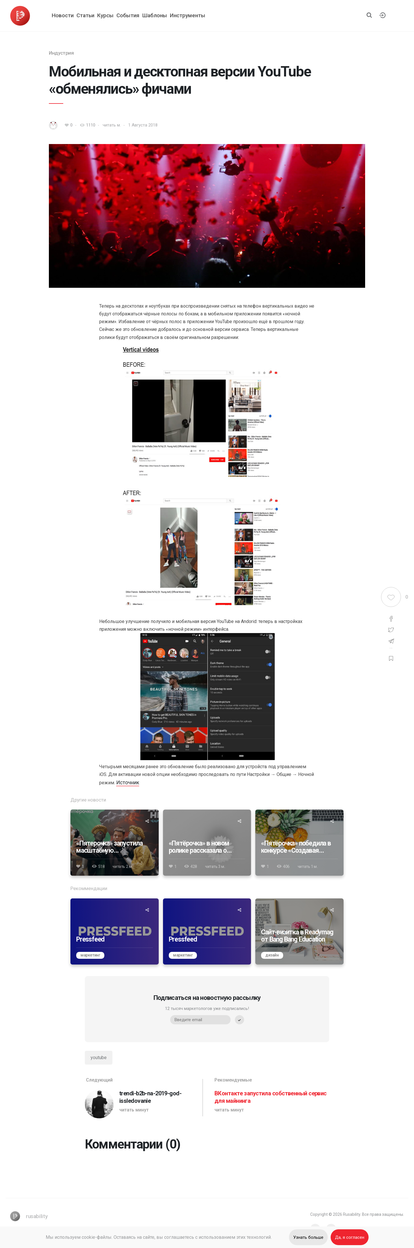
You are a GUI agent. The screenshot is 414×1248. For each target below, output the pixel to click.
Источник (127, 782)
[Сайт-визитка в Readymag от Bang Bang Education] (299, 931)
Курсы (105, 15)
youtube (99, 1057)
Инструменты (187, 15)
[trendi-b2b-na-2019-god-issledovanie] (142, 1097)
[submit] (239, 1019)
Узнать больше (308, 1237)
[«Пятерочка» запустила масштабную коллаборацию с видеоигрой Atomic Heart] (114, 843)
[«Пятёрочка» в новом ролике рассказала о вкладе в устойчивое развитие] (207, 843)
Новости (63, 15)
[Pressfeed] (114, 931)
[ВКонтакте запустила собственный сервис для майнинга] (271, 1097)
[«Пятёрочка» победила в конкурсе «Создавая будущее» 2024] (299, 843)
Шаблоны (154, 15)
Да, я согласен (349, 1237)
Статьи (85, 15)
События (127, 15)
